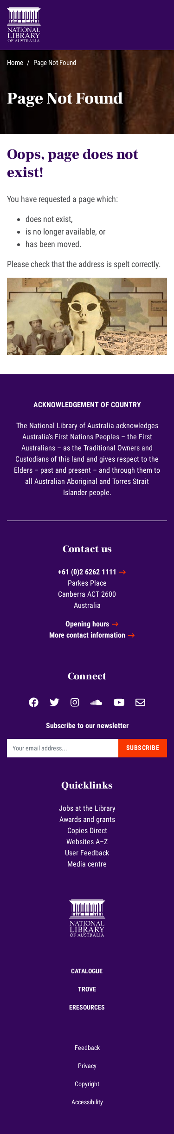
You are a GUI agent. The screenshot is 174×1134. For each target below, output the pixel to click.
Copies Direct (87, 830)
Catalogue (87, 971)
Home (15, 63)
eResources (87, 1007)
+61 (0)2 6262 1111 (87, 571)
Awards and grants (87, 819)
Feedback (87, 1047)
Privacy (87, 1065)
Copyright (87, 1084)
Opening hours (87, 623)
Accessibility (87, 1102)
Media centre (87, 864)
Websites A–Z (87, 841)
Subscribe (143, 747)
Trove (87, 989)
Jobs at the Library (87, 808)
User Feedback (87, 852)
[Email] (62, 748)
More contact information (87, 635)
